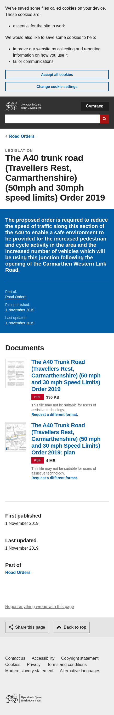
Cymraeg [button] (95, 106)
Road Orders (22, 136)
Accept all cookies (57, 75)
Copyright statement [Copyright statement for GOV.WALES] (80, 658)
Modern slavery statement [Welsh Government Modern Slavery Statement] (29, 671)
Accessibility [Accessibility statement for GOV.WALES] (43, 658)
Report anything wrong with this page (39, 606)
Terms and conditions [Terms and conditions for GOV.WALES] (67, 664)
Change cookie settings (56, 87)
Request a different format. (54, 414)
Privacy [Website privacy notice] (34, 664)
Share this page (30, 627)
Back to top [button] (75, 627)
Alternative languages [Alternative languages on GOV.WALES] (80, 671)
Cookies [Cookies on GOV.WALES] (12, 664)
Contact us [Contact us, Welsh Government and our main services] (15, 658)
